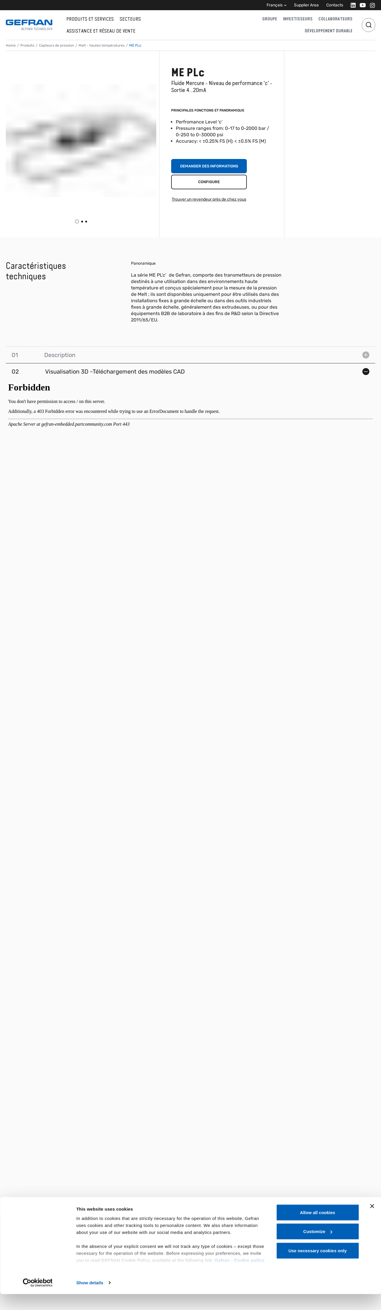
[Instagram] (370, 5)
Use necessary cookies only (317, 1266)
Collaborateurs (335, 19)
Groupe (269, 19)
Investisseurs (298, 19)
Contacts (334, 5)
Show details (89, 1298)
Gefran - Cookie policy (239, 1276)
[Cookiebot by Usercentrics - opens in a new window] (37, 1298)
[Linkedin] (351, 5)
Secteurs (130, 19)
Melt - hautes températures (102, 45)
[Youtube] (361, 5)
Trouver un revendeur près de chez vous (209, 199)
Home (11, 45)
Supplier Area (306, 5)
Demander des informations (209, 166)
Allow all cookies (317, 1228)
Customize (317, 1247)
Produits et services (90, 19)
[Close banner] (372, 1222)
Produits (27, 45)
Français (275, 5)
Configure (209, 182)
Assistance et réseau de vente (100, 31)
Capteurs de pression (56, 45)
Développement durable (328, 30)
